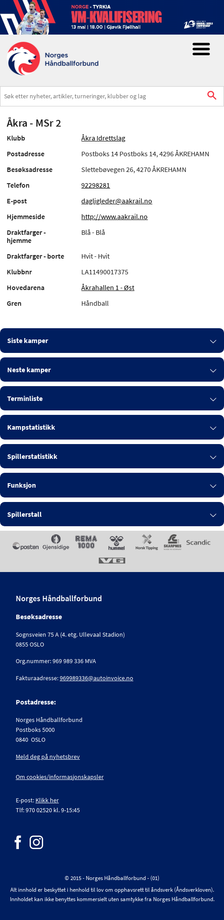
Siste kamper (27, 340)
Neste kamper (29, 369)
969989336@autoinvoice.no (96, 678)
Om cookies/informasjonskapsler (60, 777)
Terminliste (25, 398)
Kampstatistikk (31, 427)
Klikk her (47, 800)
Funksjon (21, 484)
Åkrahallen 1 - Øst (107, 287)
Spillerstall (24, 514)
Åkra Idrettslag (103, 137)
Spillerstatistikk (32, 456)
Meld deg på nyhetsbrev (48, 757)
